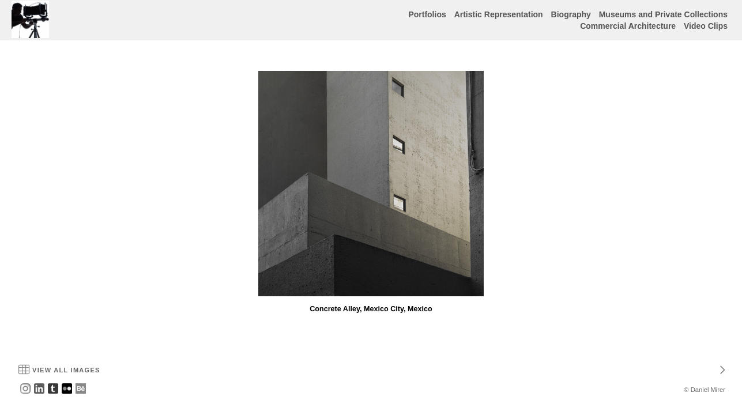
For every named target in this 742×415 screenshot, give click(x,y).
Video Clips (706, 26)
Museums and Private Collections (663, 14)
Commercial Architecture (628, 26)
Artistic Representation (498, 14)
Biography (571, 14)
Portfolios (427, 14)
